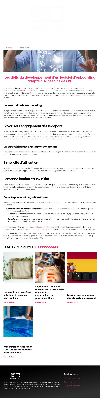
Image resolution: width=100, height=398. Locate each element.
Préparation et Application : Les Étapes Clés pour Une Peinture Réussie (17, 349)
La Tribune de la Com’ (72, 378)
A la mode (8, 48)
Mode (76, 35)
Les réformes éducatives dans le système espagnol (81, 296)
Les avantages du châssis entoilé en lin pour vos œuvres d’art (17, 295)
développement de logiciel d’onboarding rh (20, 90)
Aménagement (24, 35)
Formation (40, 35)
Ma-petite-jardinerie (72, 386)
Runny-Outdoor (70, 382)
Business (65, 35)
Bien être (52, 35)
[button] (8, 302)
